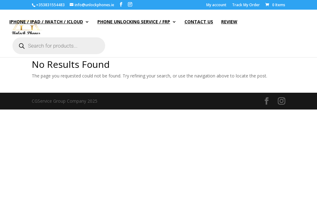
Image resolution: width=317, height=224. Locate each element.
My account (216, 5)
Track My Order (246, 5)
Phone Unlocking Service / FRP (133, 22)
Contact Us (198, 22)
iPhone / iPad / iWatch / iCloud (46, 22)
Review (229, 22)
